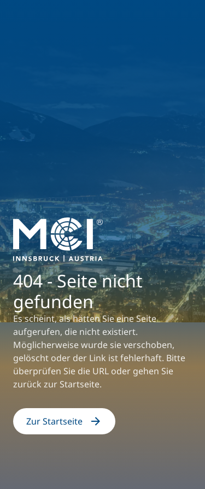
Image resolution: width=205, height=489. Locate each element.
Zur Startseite (64, 421)
